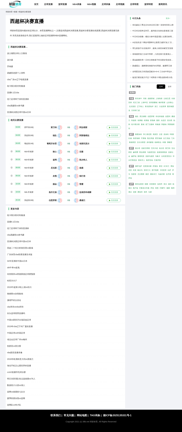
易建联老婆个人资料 (16, 73)
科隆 (164, 142)
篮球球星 (148, 4)
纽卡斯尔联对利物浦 (16, 86)
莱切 (160, 166)
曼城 (142, 124)
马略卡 (157, 156)
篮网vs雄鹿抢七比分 (16, 392)
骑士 (55, 152)
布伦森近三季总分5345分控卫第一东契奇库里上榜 (152, 25)
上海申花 (144, 102)
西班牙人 (141, 160)
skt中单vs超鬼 (13, 267)
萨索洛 (155, 166)
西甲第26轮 (29, 127)
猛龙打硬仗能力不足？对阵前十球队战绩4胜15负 (152, 77)
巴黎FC (162, 188)
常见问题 (69, 415)
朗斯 (146, 184)
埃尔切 (161, 148)
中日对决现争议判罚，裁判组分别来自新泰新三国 (152, 31)
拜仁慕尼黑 (147, 134)
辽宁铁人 (140, 106)
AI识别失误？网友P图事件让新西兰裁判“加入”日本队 (153, 42)
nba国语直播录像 (14, 352)
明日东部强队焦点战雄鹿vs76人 (21, 379)
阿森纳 (164, 124)
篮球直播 (62, 4)
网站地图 (82, 415)
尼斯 (134, 192)
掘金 (55, 184)
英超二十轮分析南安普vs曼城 (20, 248)
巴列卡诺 (154, 148)
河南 (144, 99)
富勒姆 (152, 120)
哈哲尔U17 (12, 280)
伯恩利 (167, 116)
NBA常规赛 (29, 152)
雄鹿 (81, 168)
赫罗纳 (133, 156)
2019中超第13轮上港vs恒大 (19, 287)
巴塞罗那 (157, 160)
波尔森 (10, 60)
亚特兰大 (147, 170)
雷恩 (157, 188)
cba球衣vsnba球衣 (15, 307)
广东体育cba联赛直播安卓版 (19, 254)
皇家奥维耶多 (162, 152)
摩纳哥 (140, 192)
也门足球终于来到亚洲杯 (18, 99)
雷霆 (81, 184)
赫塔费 (135, 152)
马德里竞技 (151, 152)
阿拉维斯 (83, 127)
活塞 (81, 152)
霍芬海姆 (158, 138)
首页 (36, 4)
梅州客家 (162, 102)
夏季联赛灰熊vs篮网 (16, 398)
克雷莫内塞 (147, 166)
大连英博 (162, 106)
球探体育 (9, 12)
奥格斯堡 (132, 142)
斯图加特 (138, 134)
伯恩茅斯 (53, 200)
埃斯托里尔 (84, 143)
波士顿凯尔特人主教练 (17, 53)
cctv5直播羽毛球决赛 (16, 372)
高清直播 (114, 127)
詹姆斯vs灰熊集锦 (15, 294)
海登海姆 (136, 138)
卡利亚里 (163, 170)
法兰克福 (166, 138)
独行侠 (82, 176)
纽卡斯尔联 (135, 124)
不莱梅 (143, 138)
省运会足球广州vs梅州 (17, 339)
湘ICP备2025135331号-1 (117, 415)
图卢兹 (135, 188)
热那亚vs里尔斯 (14, 346)
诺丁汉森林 (149, 124)
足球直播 (48, 4)
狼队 (55, 135)
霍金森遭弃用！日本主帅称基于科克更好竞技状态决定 (154, 60)
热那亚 (133, 174)
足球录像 (106, 4)
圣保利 (166, 134)
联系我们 (56, 415)
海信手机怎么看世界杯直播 (19, 365)
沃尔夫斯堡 (141, 142)
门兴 (172, 138)
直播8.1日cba (13, 92)
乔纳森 (10, 66)
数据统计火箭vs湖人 (16, 385)
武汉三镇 (136, 102)
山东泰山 (170, 102)
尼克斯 (54, 168)
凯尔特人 (83, 160)
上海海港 (159, 99)
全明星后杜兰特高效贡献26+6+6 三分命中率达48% (153, 72)
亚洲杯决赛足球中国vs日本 (19, 112)
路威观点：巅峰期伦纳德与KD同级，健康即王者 (152, 66)
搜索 (15, 12)
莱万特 (54, 127)
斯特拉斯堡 (139, 184)
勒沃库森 (150, 138)
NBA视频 (91, 4)
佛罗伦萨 (138, 166)
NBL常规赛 (28, 192)
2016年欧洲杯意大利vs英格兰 (20, 359)
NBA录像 (77, 4)
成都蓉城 (151, 99)
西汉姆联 (143, 116)
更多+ (168, 18)
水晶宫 (163, 120)
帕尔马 (140, 170)
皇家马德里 (149, 156)
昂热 (152, 188)
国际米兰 (153, 174)
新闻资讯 (163, 4)
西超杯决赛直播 (25, 12)
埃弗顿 (140, 120)
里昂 (145, 192)
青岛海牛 (138, 99)
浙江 (156, 106)
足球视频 (120, 4)
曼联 (158, 120)
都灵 (147, 174)
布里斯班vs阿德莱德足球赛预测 (21, 274)
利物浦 (157, 124)
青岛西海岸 (149, 106)
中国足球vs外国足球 (16, 333)
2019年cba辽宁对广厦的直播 (20, 326)
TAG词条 (96, 415)
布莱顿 (146, 120)
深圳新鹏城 (153, 102)
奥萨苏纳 (149, 160)
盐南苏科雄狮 (85, 192)
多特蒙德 (150, 142)
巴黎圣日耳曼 (144, 188)
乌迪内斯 (161, 174)
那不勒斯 (155, 170)
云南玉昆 (167, 99)
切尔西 (169, 120)
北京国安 (132, 106)
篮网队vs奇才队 (14, 405)
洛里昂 (159, 184)
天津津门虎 (135, 110)
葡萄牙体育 (52, 143)
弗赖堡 (169, 142)
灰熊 (55, 176)
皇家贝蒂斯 (145, 148)
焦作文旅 (53, 192)
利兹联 (133, 120)
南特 (169, 184)
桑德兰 (82, 200)
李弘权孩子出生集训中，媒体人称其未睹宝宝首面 (152, 48)
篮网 (55, 160)
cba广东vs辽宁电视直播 (17, 79)
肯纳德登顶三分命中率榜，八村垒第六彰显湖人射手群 (154, 54)
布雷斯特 (152, 184)
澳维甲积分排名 (14, 300)
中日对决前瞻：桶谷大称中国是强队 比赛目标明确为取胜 (155, 37)
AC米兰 (166, 166)
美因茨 (155, 134)
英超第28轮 (29, 135)
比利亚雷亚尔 (166, 156)
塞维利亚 (140, 156)
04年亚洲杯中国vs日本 (17, 261)
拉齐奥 (168, 174)
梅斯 (168, 188)
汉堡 (160, 134)
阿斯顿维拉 (84, 135)
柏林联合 (158, 142)
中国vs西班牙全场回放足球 (19, 320)
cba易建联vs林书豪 (15, 105)
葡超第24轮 (29, 143)
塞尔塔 (137, 148)
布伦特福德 (160, 116)
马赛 (150, 192)
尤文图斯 (140, 174)
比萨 (169, 170)
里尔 (165, 184)
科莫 (134, 170)
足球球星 (134, 4)
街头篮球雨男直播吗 (16, 313)
